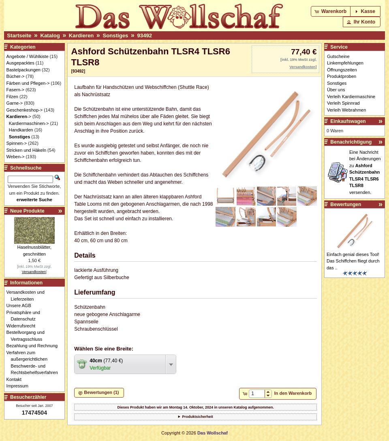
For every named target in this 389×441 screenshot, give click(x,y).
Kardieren (81, 35)
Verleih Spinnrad (343, 103)
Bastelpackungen (23, 69)
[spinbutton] (256, 393)
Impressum (19, 385)
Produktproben (341, 76)
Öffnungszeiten (342, 69)
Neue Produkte (27, 211)
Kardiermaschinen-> (29, 123)
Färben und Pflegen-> (28, 83)
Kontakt (16, 379)
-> (18, 116)
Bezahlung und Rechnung (34, 345)
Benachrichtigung (351, 142)
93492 (144, 35)
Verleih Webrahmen (346, 110)
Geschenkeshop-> (24, 110)
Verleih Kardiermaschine (351, 96)
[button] (331, 11)
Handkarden (21, 129)
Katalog (50, 35)
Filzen (12, 96)
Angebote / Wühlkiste (27, 56)
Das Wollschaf (212, 432)
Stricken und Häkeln (26, 150)
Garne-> (14, 103)
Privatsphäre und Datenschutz (25, 316)
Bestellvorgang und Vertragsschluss (28, 336)
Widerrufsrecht (23, 325)
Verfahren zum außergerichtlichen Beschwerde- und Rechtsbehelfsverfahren (34, 362)
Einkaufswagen (347, 121)
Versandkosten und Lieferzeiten (28, 295)
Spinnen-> (16, 143)
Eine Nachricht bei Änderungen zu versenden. (365, 172)
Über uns (336, 89)
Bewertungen (345, 204)
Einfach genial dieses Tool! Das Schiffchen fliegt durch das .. (353, 261)
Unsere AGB (21, 305)
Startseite (19, 35)
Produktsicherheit (197, 417)
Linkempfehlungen (345, 62)
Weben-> (15, 156)
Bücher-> (15, 76)
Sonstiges (115, 35)
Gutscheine (338, 56)
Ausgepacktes (20, 62)
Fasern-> (15, 89)
